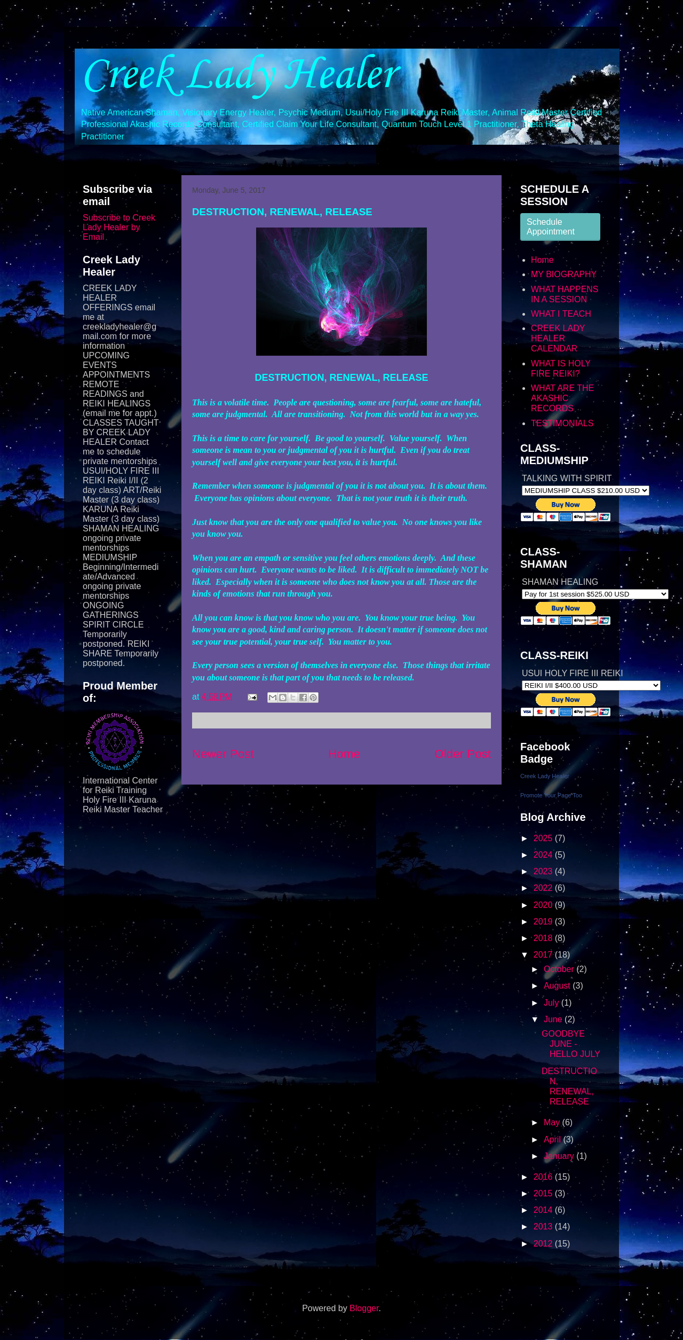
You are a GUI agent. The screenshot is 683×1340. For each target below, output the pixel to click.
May (553, 1122)
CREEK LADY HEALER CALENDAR (558, 338)
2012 (544, 1243)
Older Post (462, 754)
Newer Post (223, 754)
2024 (544, 854)
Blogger (364, 1308)
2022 (544, 887)
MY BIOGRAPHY (564, 274)
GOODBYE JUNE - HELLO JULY (571, 1044)
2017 (544, 954)
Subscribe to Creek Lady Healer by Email (119, 227)
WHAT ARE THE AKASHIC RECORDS (562, 398)
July (552, 1002)
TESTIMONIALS (562, 423)
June (554, 1019)
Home (344, 754)
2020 (544, 905)
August (558, 985)
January (560, 1156)
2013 (544, 1226)
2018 (544, 938)
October (560, 969)
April (553, 1139)
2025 (544, 838)
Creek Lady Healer (237, 75)
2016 (544, 1176)
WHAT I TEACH (561, 313)
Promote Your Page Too (551, 795)
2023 (544, 871)
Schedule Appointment (551, 226)
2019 (544, 921)
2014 (544, 1209)
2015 (544, 1193)
